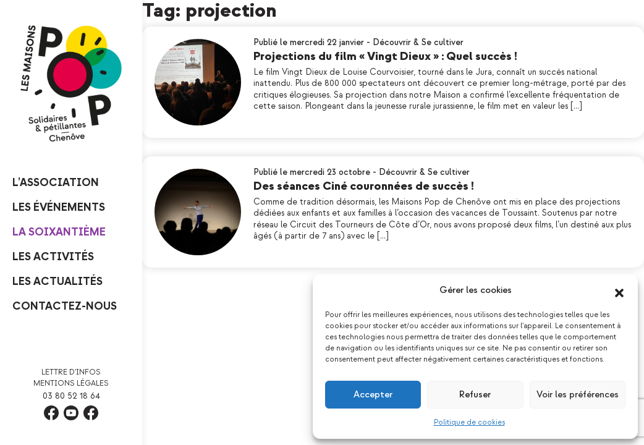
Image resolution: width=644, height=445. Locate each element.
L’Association (55, 182)
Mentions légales (71, 383)
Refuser (475, 394)
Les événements (58, 207)
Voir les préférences (577, 394)
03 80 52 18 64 (71, 396)
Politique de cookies (469, 422)
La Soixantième (59, 232)
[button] (619, 290)
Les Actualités (57, 281)
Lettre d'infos (71, 372)
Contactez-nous (64, 306)
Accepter (373, 394)
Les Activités (53, 256)
